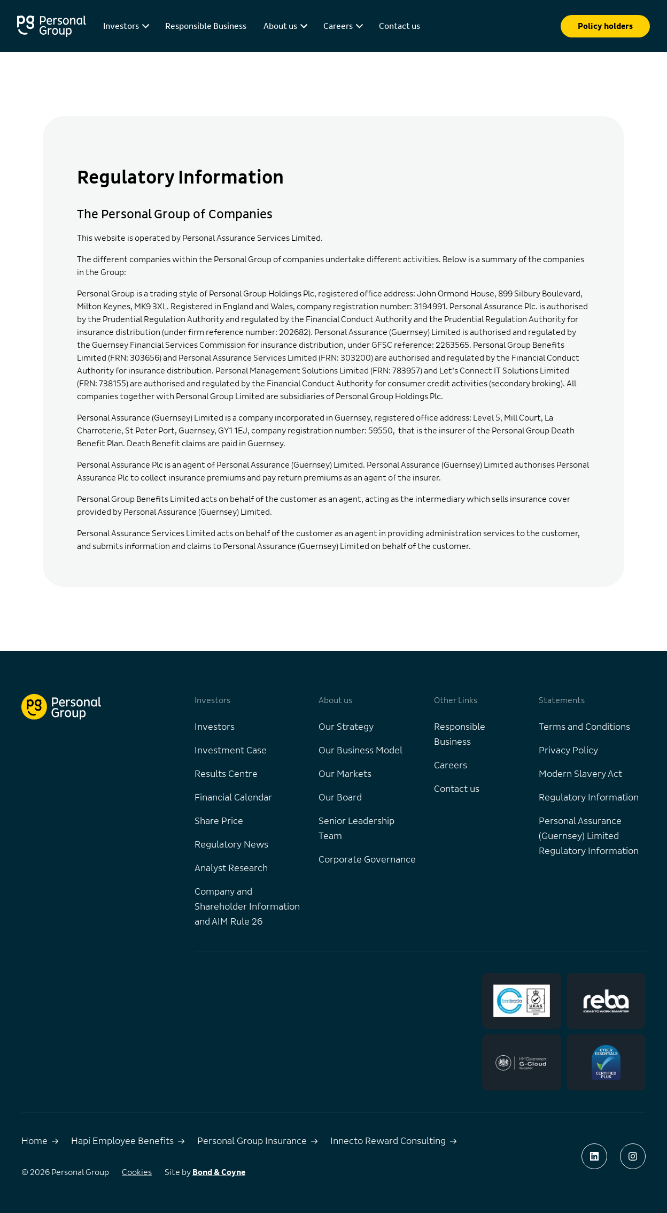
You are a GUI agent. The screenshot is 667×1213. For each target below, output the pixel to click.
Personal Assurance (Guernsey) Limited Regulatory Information (589, 836)
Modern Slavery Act (580, 774)
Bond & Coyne (218, 1172)
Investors (215, 727)
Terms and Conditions (584, 727)
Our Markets (345, 774)
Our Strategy (346, 727)
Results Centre (226, 774)
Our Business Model (360, 751)
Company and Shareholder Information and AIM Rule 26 (247, 907)
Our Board (340, 798)
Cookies (137, 1172)
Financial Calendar (233, 798)
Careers (450, 765)
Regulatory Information (589, 798)
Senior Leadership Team (356, 829)
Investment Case (231, 751)
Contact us (399, 26)
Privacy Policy (568, 751)
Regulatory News (231, 845)
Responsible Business (205, 26)
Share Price (219, 821)
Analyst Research (231, 868)
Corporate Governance (367, 860)
